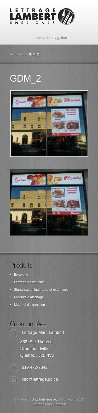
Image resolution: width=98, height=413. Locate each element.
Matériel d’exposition (29, 305)
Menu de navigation (48, 38)
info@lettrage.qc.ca (40, 379)
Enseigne (21, 274)
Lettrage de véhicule (29, 282)
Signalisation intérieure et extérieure (41, 289)
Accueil (15, 54)
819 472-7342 (35, 367)
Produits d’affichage (29, 297)
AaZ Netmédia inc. (45, 399)
